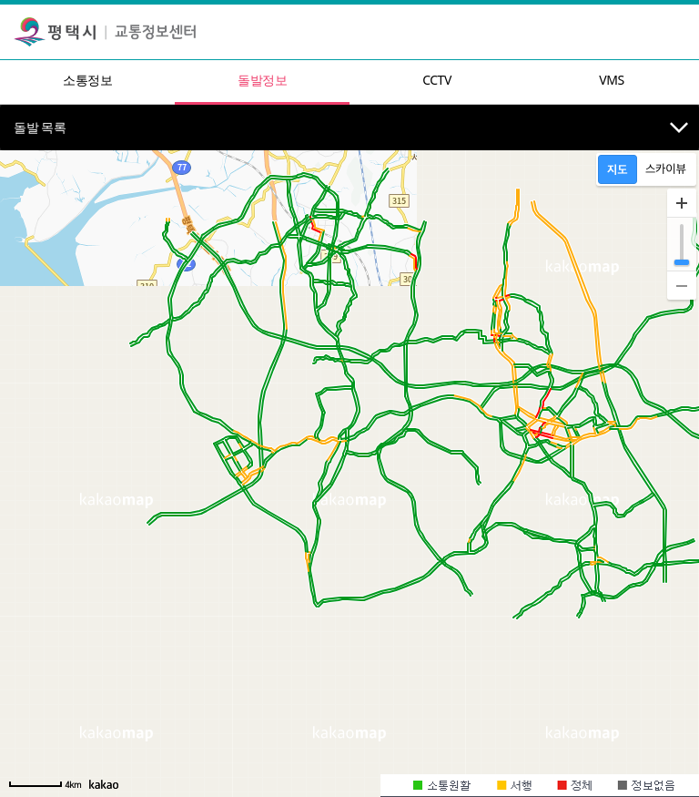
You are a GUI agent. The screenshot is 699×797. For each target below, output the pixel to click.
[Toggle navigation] (680, 32)
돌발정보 (262, 79)
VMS (611, 79)
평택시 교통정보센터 (105, 32)
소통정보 (87, 79)
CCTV (436, 79)
